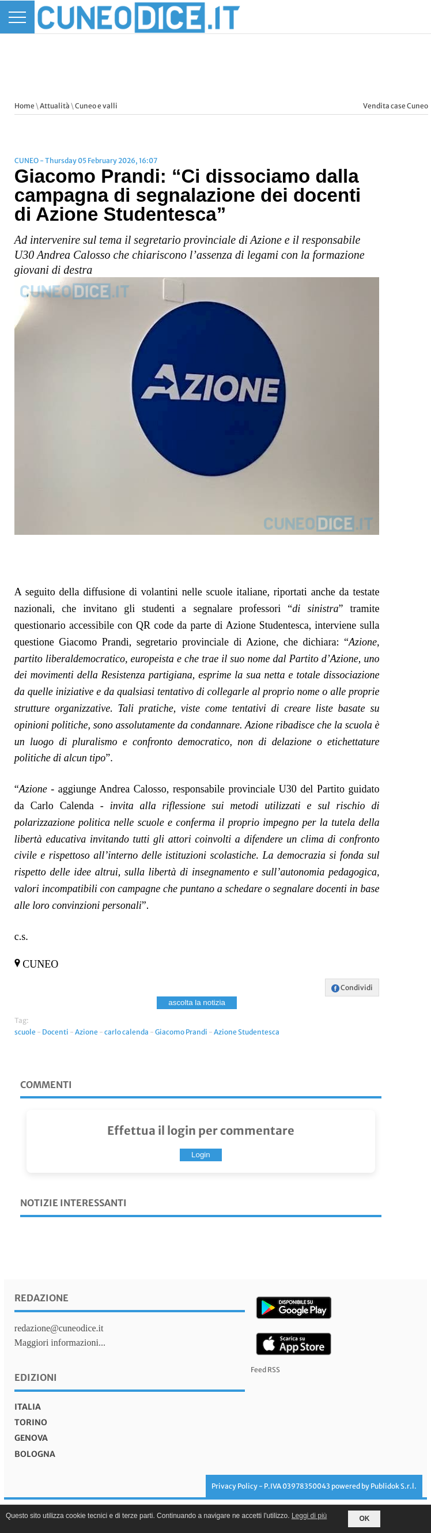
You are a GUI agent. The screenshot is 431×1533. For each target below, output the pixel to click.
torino (30, 1422)
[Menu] (17, 17)
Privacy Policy (234, 1486)
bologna (34, 1454)
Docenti (55, 1032)
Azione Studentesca (246, 1032)
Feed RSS (265, 1369)
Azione (86, 1032)
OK (364, 1519)
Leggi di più (309, 1516)
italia (27, 1407)
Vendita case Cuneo (395, 105)
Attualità (55, 105)
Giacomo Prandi (181, 1032)
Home (24, 105)
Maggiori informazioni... (59, 1342)
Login (200, 1154)
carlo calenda (126, 1032)
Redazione (41, 1298)
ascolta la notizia (196, 1002)
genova (31, 1438)
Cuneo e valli (96, 105)
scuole (25, 1032)
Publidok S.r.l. (393, 1486)
